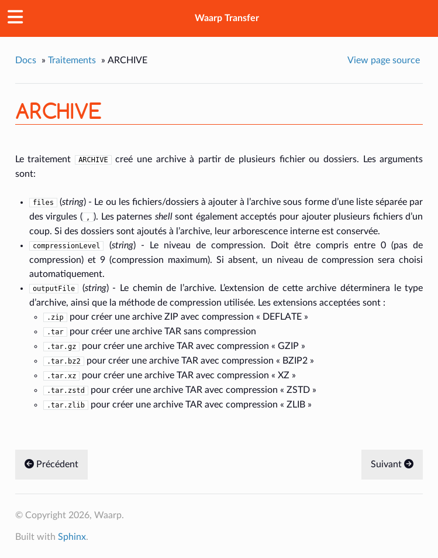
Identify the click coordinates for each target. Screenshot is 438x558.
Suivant (392, 464)
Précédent (51, 464)
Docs (25, 60)
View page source (383, 60)
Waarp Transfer (227, 18)
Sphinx (72, 537)
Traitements (72, 60)
